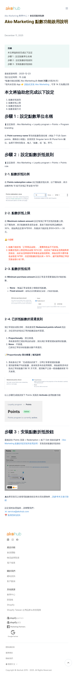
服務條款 (9, 653)
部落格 (10, 599)
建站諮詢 (11, 576)
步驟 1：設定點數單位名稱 (20, 56)
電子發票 (11, 562)
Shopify (10, 605)
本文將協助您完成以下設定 (20, 52)
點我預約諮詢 (14, 515)
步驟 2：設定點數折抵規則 (20, 60)
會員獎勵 (11, 552)
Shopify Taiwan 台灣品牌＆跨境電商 (24, 610)
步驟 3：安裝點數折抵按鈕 (20, 64)
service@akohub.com (18, 511)
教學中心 (11, 594)
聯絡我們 (9, 658)
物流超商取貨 (13, 557)
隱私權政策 (10, 647)
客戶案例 (11, 581)
